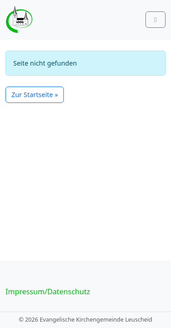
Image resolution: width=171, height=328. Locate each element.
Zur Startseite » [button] (34, 94)
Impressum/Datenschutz (47, 292)
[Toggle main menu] (155, 19)
